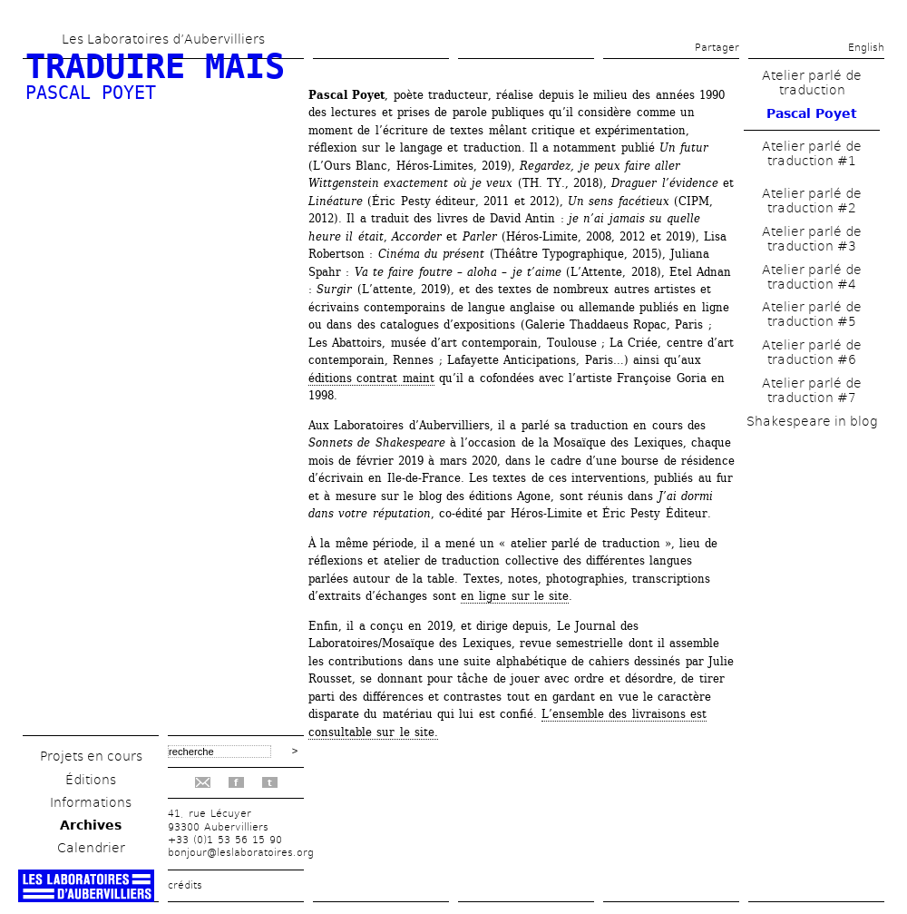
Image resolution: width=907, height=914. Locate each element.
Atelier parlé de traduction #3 (812, 238)
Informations (91, 802)
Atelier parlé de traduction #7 (812, 390)
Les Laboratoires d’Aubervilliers (163, 39)
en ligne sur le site (515, 596)
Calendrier (91, 847)
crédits (185, 885)
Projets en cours (91, 756)
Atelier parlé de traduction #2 (812, 200)
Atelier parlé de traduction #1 (812, 153)
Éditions (90, 779)
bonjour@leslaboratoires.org (241, 853)
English (866, 48)
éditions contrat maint (371, 378)
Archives (91, 825)
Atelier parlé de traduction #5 (812, 314)
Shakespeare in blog (811, 421)
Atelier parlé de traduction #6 (812, 352)
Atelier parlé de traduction (812, 82)
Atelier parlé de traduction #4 (812, 276)
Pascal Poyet (90, 92)
